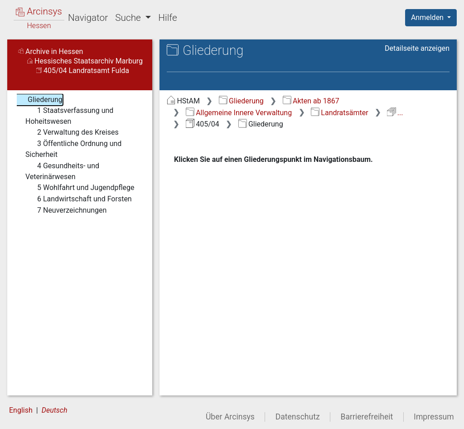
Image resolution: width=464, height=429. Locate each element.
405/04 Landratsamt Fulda (82, 70)
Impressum (434, 416)
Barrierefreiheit (367, 416)
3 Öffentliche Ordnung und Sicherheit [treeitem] (73, 148)
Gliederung (241, 101)
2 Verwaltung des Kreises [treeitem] (72, 132)
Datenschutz (298, 416)
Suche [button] (129, 17)
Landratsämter (339, 112)
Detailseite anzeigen (417, 48)
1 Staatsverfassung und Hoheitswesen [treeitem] (69, 115)
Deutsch (55, 410)
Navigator (88, 17)
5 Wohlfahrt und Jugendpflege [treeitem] (79, 187)
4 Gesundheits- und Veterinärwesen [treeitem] (62, 171)
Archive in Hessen (50, 51)
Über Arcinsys (230, 416)
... (395, 112)
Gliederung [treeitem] (39, 99)
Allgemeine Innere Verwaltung (239, 112)
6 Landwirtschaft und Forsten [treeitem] (78, 199)
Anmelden (428, 17)
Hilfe (167, 17)
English (21, 410)
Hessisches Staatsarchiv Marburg (85, 61)
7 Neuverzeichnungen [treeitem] (65, 210)
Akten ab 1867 (311, 101)
